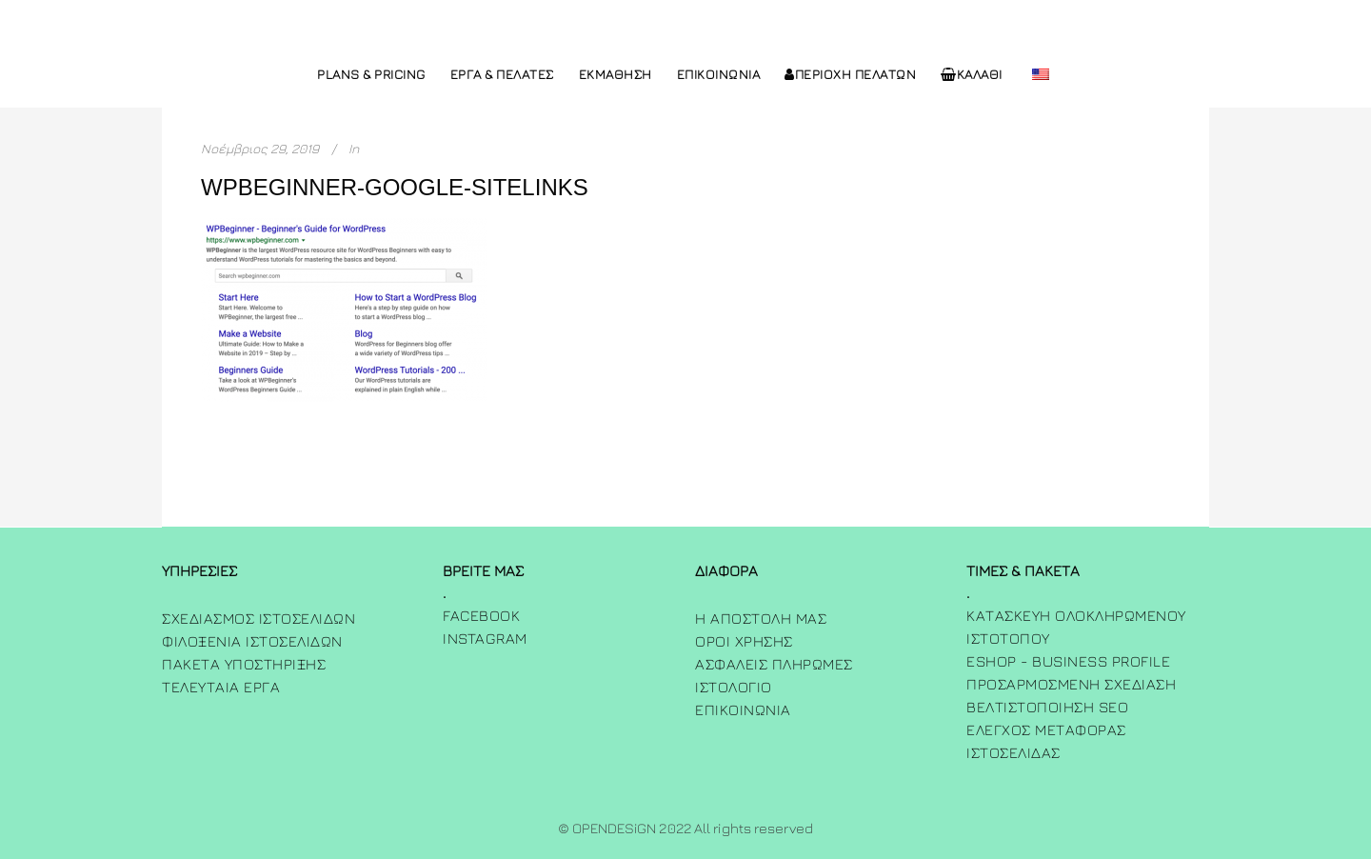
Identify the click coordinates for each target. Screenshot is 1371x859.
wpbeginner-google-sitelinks (394, 187)
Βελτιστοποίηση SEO (1047, 706)
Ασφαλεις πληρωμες (774, 663)
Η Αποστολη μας (760, 618)
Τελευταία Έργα (221, 686)
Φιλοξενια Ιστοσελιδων (252, 640)
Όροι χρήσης (744, 640)
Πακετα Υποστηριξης (244, 663)
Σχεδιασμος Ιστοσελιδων (258, 618)
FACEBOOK (481, 615)
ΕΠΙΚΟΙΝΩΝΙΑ (743, 709)
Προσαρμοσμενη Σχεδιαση (1071, 683)
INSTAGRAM (485, 638)
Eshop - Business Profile (1068, 660)
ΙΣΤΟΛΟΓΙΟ (733, 686)
